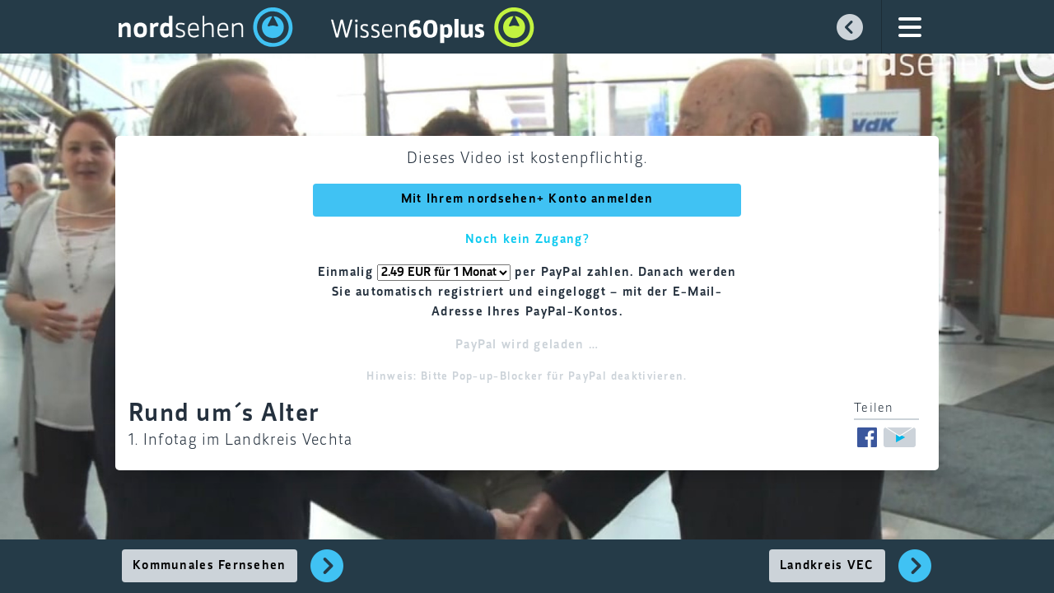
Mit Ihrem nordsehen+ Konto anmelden (527, 199)
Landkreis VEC (827, 565)
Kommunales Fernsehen (210, 565)
